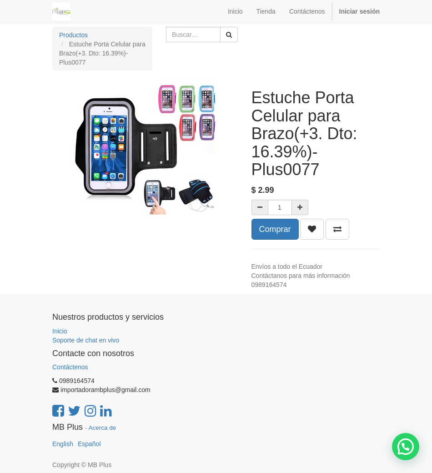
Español (89, 444)
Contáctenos (70, 367)
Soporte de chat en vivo (85, 340)
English (62, 444)
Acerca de (102, 427)
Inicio (59, 331)
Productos (73, 35)
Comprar (275, 229)
